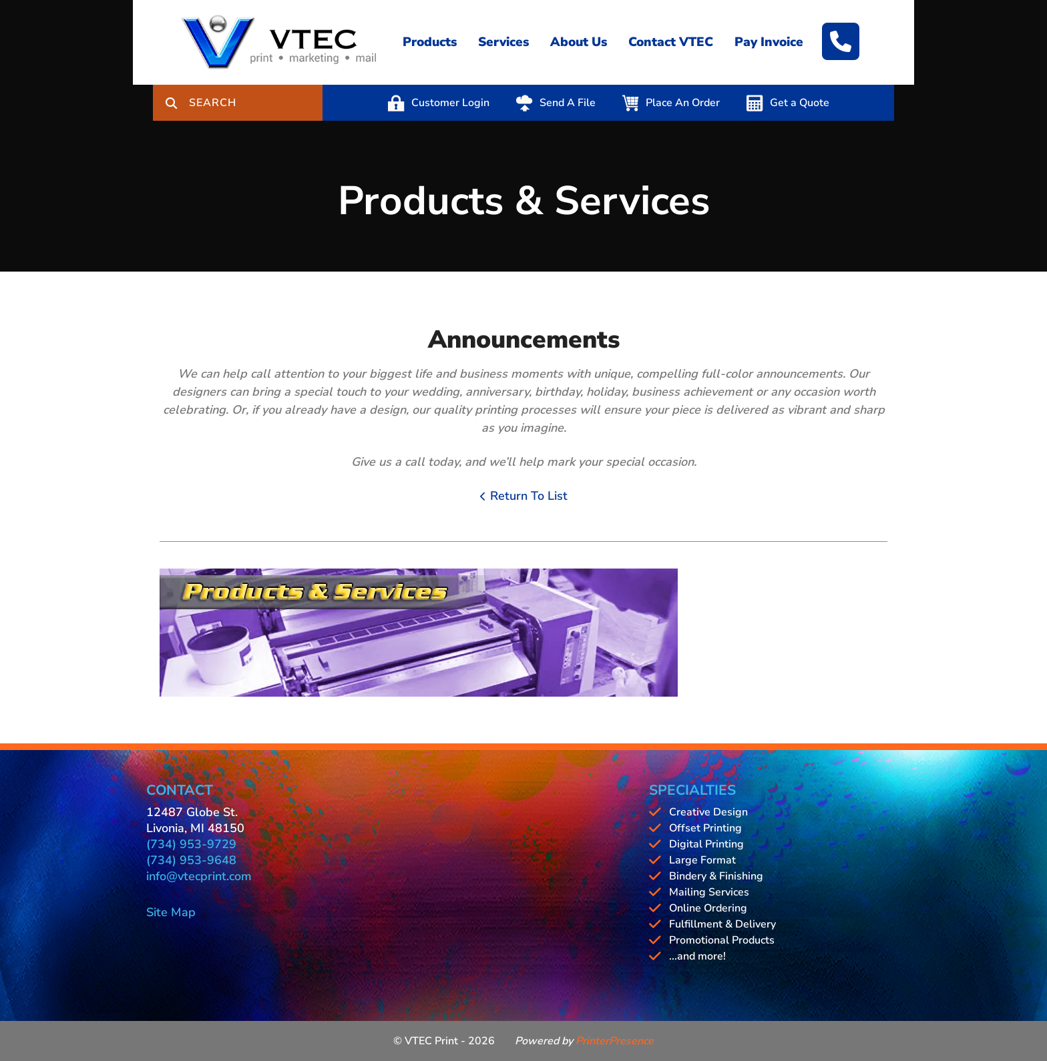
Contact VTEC (670, 42)
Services (503, 42)
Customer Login (450, 102)
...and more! (697, 956)
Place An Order (683, 102)
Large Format (702, 860)
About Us (578, 42)
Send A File (568, 102)
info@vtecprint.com (199, 876)
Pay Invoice (769, 42)
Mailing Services (709, 892)
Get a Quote (799, 102)
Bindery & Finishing (716, 876)
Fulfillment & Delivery (722, 924)
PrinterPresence (615, 1041)
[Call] (840, 41)
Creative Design (708, 812)
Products (430, 42)
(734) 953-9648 (191, 860)
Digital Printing (706, 844)
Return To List (529, 496)
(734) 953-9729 (191, 844)
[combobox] (256, 103)
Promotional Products (722, 940)
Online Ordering (708, 908)
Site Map (171, 912)
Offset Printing (705, 828)
